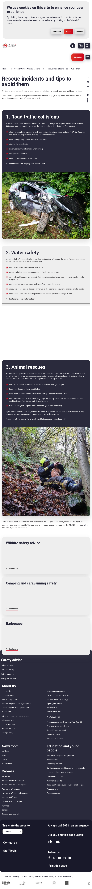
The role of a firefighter (11, 789)
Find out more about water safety (20, 299)
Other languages (81, 45)
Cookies (24, 876)
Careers (8, 771)
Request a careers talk (10, 814)
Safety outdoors (7, 674)
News (4, 755)
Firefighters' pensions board (58, 726)
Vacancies (6, 776)
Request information (10, 728)
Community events (54, 712)
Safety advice (12, 660)
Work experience (53, 793)
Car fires (78, 132)
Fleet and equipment (10, 699)
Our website (6, 876)
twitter (54, 858)
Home (4, 69)
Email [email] (88, 86)
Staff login (10, 850)
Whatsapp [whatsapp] (88, 90)
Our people (6, 691)
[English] (12, 831)
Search (87, 45)
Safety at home (7, 665)
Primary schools (53, 760)
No (57, 842)
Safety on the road (8, 679)
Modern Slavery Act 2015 (52, 876)
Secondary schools (54, 764)
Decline (80, 25)
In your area (6, 712)
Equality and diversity (55, 704)
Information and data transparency (15, 716)
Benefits (5, 810)
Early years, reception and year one (60, 755)
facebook (49, 858)
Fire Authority (53, 716)
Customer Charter (54, 734)
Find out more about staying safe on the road (25, 164)
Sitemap (16, 876)
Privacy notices (35, 876)
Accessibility (68, 876)
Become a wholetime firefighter (14, 785)
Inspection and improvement (58, 695)
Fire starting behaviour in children (60, 772)
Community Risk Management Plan (15, 708)
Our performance (8, 724)
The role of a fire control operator (15, 793)
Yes (50, 842)
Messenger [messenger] (88, 95)
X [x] (88, 82)
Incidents (5, 751)
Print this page (57, 865)
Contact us (77, 57)
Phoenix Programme (55, 776)
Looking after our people (12, 801)
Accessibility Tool (73, 45)
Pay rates (5, 806)
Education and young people (63, 748)
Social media (7, 763)
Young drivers (52, 789)
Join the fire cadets (54, 781)
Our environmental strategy (57, 699)
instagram (64, 858)
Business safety (7, 670)
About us (9, 686)
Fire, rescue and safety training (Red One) (65, 721)
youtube (59, 858)
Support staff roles (9, 797)
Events (4, 759)
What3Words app (77, 525)
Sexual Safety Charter (55, 738)
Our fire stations (8, 695)
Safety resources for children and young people (66, 768)
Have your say (7, 733)
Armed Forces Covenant (56, 730)
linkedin (69, 858)
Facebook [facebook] (88, 78)
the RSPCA (44, 412)
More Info (57, 25)
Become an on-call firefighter (13, 780)
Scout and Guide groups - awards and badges (65, 785)
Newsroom (10, 746)
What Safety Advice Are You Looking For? (27, 69)
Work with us (52, 708)
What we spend (8, 720)
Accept (69, 25)
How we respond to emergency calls (16, 704)
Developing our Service (56, 691)
